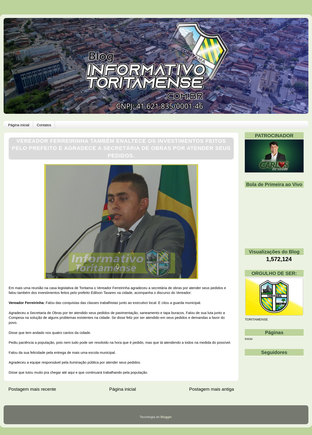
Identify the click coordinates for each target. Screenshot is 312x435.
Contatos (44, 125)
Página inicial (18, 125)
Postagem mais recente (32, 389)
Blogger (166, 417)
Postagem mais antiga (211, 389)
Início (248, 339)
